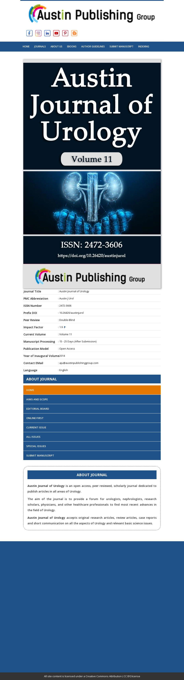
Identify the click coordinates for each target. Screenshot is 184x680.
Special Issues (36, 446)
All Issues (33, 437)
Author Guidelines (93, 46)
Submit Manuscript (121, 46)
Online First (35, 418)
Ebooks (71, 46)
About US (56, 46)
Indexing (143, 46)
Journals (40, 46)
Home (26, 46)
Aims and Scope (37, 399)
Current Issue (36, 427)
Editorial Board (37, 408)
